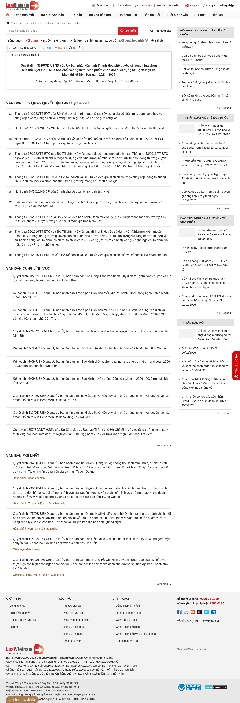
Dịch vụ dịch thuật (74, 626)
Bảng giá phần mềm (128, 605)
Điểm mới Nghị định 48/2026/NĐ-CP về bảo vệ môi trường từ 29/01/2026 (214, 130)
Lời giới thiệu (17, 605)
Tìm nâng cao (160, 30)
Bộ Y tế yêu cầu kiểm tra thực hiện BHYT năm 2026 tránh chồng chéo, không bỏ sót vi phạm (204, 283)
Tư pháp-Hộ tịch (37, 503)
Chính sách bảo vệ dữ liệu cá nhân (136, 633)
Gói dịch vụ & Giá (167, 5)
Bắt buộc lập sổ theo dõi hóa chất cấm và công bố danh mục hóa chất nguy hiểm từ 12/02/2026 (206, 366)
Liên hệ (14, 626)
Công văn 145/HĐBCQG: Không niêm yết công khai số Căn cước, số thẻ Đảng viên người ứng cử (206, 383)
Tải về (125, 81)
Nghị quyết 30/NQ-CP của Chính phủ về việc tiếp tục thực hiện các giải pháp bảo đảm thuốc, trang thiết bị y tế (89, 128)
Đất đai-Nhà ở (41, 574)
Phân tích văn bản (73, 612)
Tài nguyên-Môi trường (26, 549)
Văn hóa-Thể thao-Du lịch (43, 528)
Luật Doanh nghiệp (42, 699)
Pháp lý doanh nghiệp (76, 619)
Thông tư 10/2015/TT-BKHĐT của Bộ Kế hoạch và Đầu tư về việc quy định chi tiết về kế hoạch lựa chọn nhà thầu (91, 255)
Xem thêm (164, 445)
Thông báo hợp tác (127, 640)
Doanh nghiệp (36, 477)
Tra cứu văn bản (52, 14)
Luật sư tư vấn (177, 14)
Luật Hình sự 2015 (84, 699)
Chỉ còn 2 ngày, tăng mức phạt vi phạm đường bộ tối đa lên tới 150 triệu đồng (214, 335)
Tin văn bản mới (100, 14)
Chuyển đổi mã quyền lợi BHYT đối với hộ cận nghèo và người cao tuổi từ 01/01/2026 (206, 300)
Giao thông (57, 574)
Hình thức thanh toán (128, 612)
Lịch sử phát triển (20, 612)
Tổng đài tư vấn (72, 640)
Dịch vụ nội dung (73, 633)
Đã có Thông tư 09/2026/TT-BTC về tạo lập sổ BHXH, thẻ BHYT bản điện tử (205, 265)
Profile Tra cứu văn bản (23, 619)
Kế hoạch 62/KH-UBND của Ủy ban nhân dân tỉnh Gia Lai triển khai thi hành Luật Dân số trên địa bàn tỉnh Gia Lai (90, 348)
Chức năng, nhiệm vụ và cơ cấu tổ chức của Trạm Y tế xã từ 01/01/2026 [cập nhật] (205, 147)
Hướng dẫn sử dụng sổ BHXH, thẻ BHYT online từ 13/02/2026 (214, 234)
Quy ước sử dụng (126, 619)
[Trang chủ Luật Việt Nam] (22, 5)
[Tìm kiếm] (128, 31)
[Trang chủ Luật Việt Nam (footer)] (25, 653)
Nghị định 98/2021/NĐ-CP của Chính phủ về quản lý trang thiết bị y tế (62, 191)
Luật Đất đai (63, 699)
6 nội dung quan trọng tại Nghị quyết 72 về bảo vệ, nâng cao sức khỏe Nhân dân (206, 178)
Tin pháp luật (127, 14)
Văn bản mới (25, 14)
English (192, 5)
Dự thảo (76, 14)
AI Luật (199, 14)
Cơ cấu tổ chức (22, 574)
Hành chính (20, 477)
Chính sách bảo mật (128, 626)
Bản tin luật (152, 14)
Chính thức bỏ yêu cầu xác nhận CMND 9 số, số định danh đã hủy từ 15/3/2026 (205, 401)
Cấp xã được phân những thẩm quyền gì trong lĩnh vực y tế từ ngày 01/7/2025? (206, 196)
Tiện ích (217, 14)
